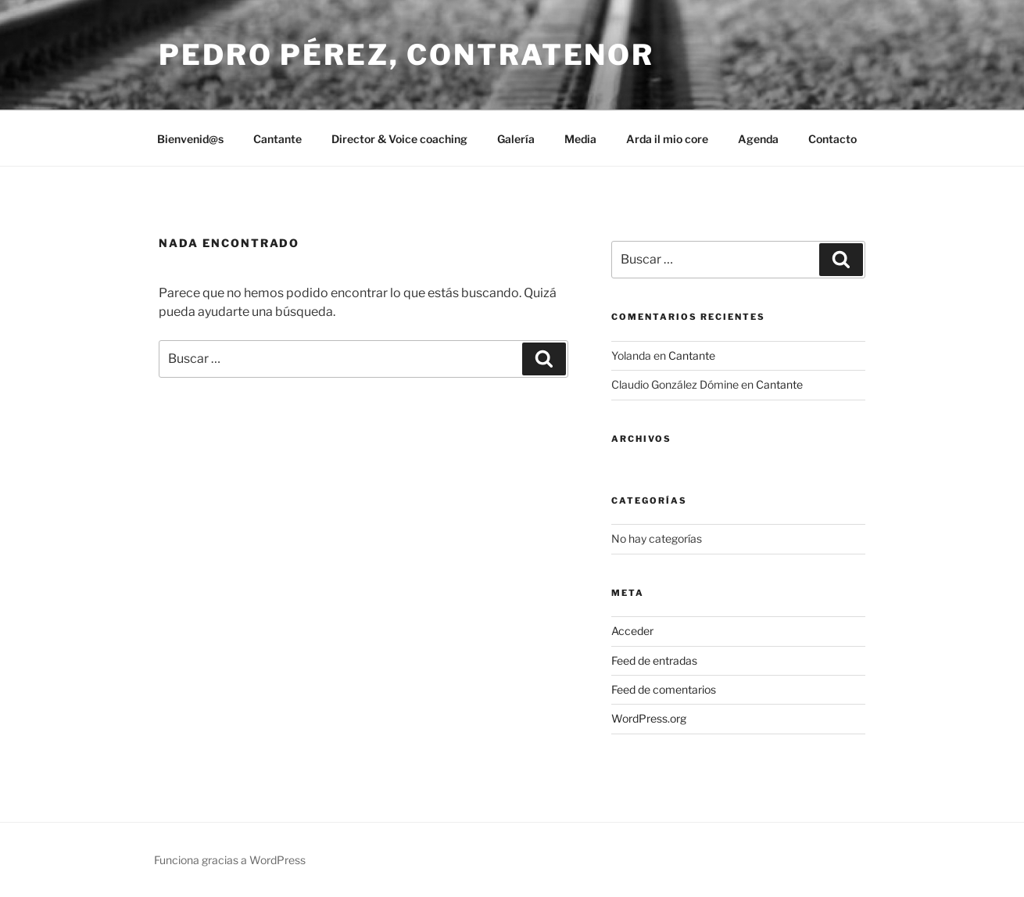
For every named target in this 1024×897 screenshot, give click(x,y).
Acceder (632, 630)
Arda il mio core (667, 138)
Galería (516, 138)
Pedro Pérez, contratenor (406, 55)
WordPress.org (648, 718)
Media (580, 138)
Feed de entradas (654, 660)
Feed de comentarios (663, 689)
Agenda (758, 138)
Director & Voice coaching (399, 138)
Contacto (832, 138)
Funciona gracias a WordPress (230, 860)
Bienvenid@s (190, 138)
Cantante (277, 138)
